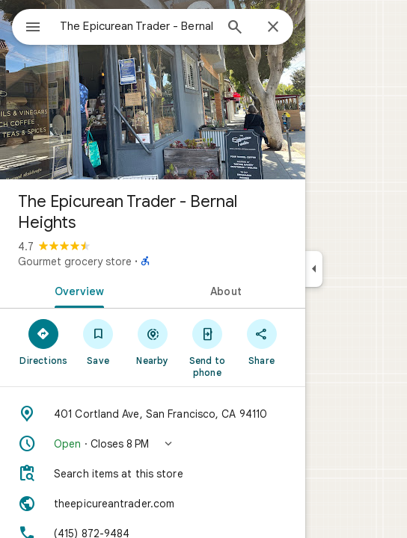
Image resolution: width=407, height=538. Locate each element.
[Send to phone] (207, 347)
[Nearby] (153, 341)
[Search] (235, 28)
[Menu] (33, 28)
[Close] (273, 27)
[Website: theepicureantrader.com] (152, 504)
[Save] (98, 341)
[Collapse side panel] (313, 269)
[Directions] (43, 341)
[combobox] (137, 26)
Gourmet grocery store (75, 261)
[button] (152, 444)
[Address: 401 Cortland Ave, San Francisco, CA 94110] (152, 414)
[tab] (76, 290)
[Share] (261, 341)
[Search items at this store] (152, 474)
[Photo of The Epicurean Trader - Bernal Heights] (152, 89)
